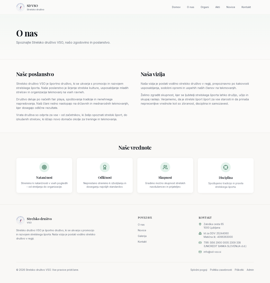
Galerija (142, 235)
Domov (176, 7)
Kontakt (246, 7)
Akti (217, 7)
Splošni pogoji (198, 269)
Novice (230, 7)
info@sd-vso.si (212, 251)
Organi (205, 7)
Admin (250, 269)
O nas (190, 7)
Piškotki (239, 269)
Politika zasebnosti (221, 269)
